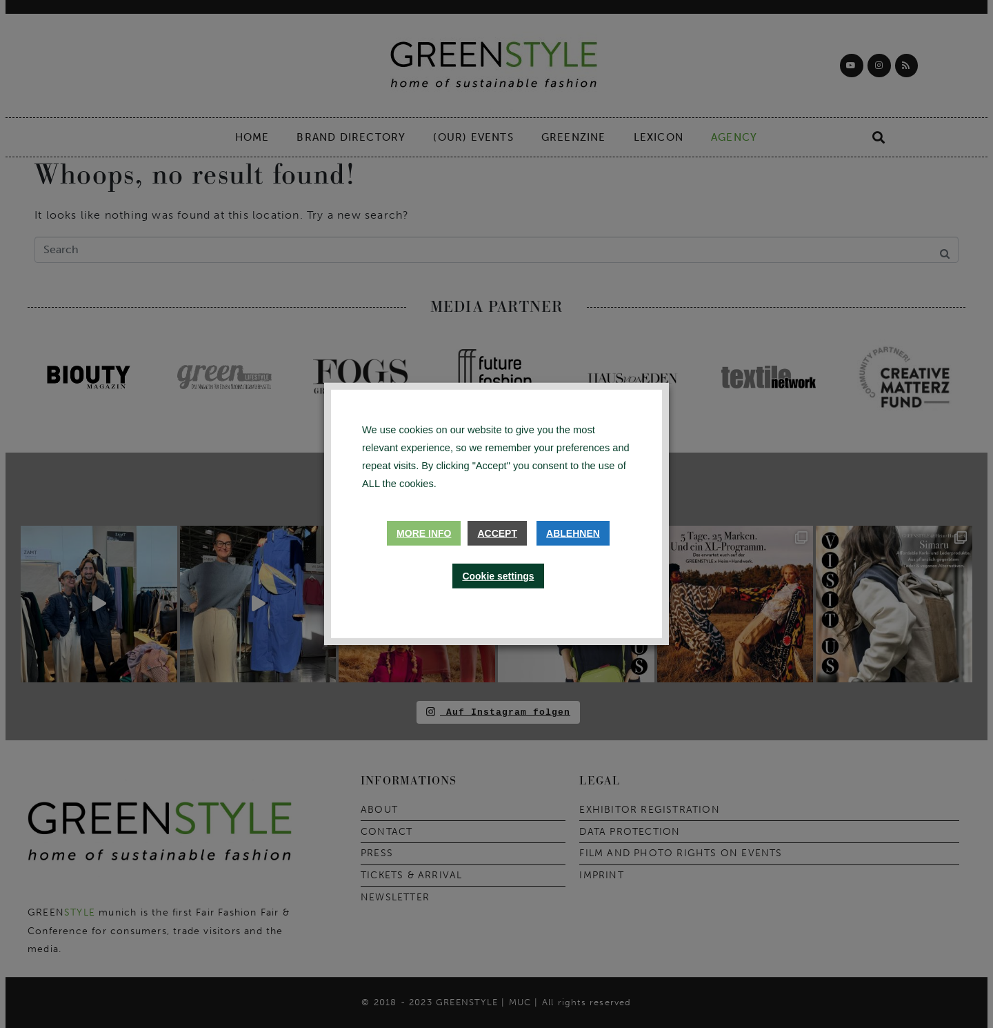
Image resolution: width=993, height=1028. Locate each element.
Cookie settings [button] (498, 576)
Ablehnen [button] (573, 533)
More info (424, 533)
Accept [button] (497, 533)
